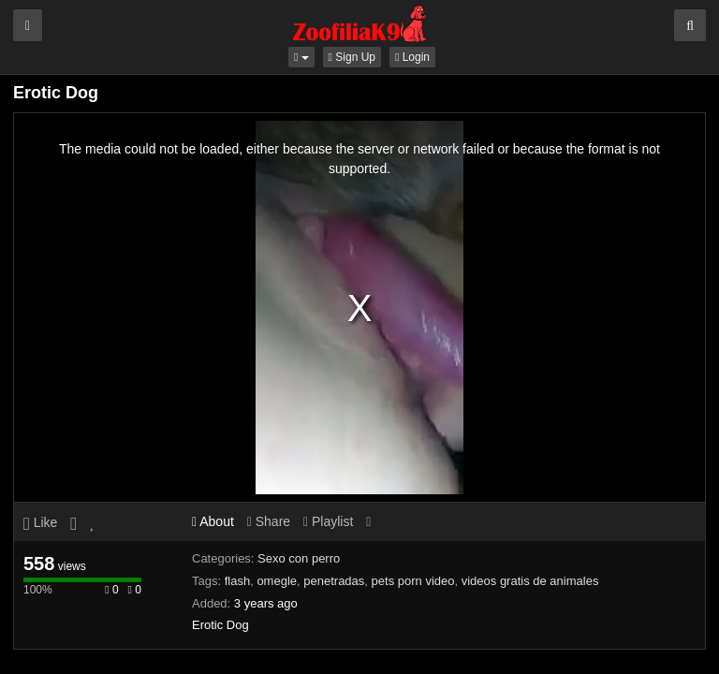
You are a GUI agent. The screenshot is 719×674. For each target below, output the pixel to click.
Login (412, 57)
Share (268, 521)
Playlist (328, 521)
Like (40, 522)
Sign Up (352, 57)
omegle (277, 581)
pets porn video (413, 581)
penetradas (333, 581)
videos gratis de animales (530, 581)
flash (237, 581)
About (213, 521)
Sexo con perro (298, 558)
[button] (301, 57)
